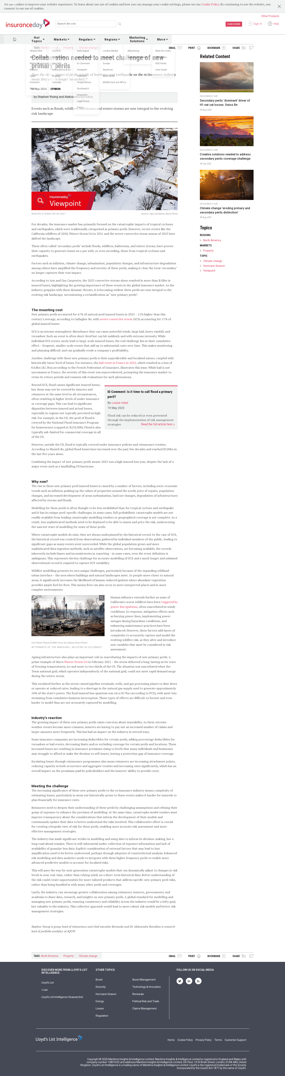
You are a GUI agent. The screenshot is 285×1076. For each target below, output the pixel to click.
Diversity (101, 986)
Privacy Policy (204, 1039)
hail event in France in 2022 (117, 363)
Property (68, 47)
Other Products (270, 16)
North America (49, 47)
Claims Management (144, 1008)
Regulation (102, 1015)
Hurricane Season (214, 265)
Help (276, 24)
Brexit (99, 979)
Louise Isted (120, 403)
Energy (100, 1001)
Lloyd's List (47, 982)
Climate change (88, 47)
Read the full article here (157, 424)
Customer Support (235, 1039)
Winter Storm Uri (76, 662)
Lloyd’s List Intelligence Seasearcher (62, 997)
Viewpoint (209, 270)
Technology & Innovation (146, 986)
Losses (100, 1008)
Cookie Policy (210, 4)
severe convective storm (116, 319)
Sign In (257, 24)
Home (171, 1039)
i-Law (44, 989)
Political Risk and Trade (145, 1001)
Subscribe (233, 24)
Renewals (138, 994)
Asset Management (144, 979)
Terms (218, 1039)
